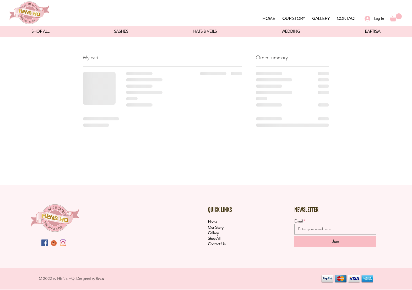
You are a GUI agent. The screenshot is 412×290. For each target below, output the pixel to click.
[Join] (335, 241)
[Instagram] (63, 242)
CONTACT (346, 18)
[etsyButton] (54, 242)
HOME (268, 18)
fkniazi (100, 278)
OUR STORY (293, 18)
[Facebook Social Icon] (44, 242)
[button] (396, 17)
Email (298, 221)
